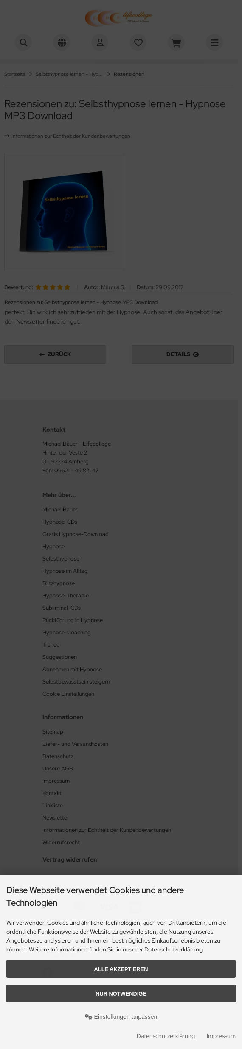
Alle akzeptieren (121, 969)
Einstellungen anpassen (121, 1016)
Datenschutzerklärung (166, 1036)
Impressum (221, 1036)
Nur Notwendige (121, 993)
